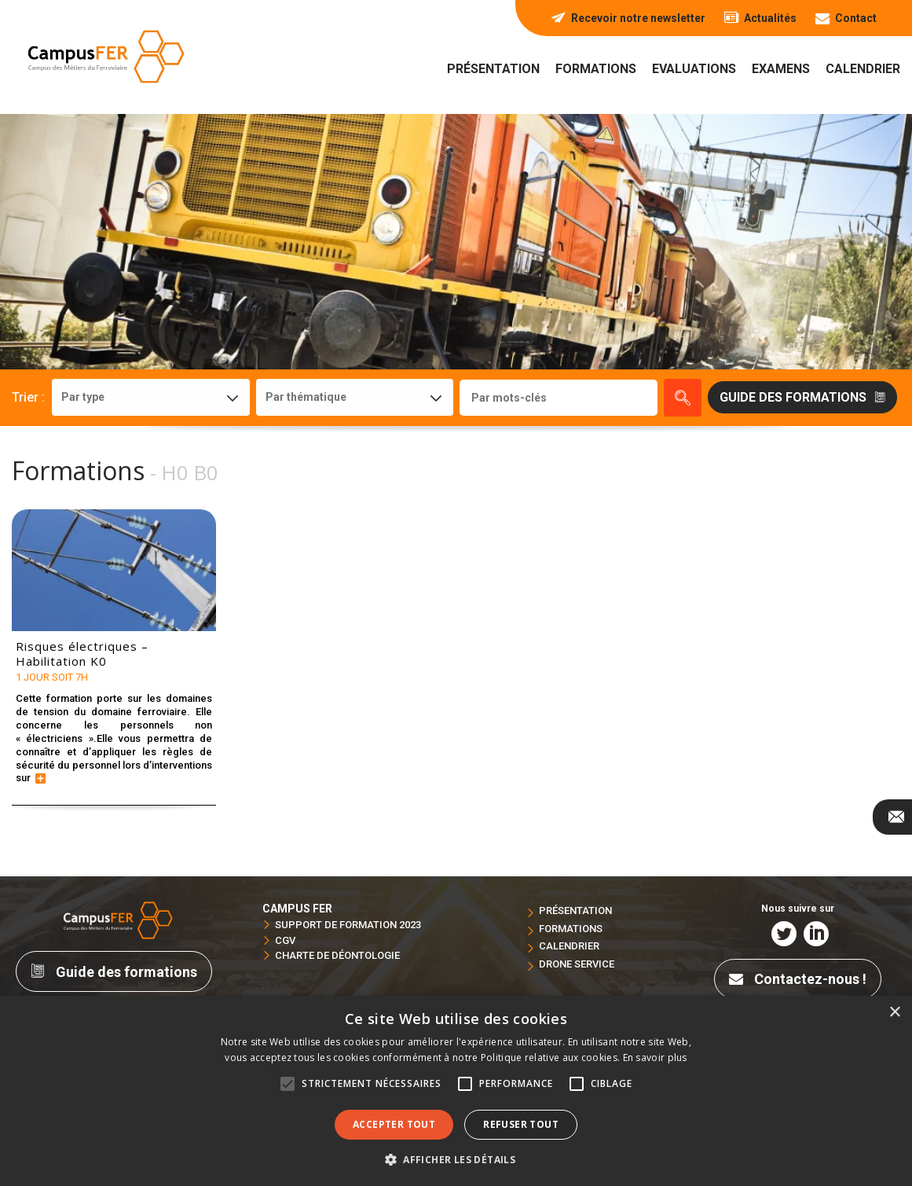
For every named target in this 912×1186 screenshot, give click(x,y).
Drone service (576, 964)
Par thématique (306, 397)
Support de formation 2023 (348, 925)
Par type (82, 397)
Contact (846, 18)
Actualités (760, 18)
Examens (781, 68)
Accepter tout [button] (394, 1124)
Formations (595, 68)
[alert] (456, 1091)
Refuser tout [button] (521, 1124)
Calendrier (863, 68)
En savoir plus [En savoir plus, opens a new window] (655, 1057)
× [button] (894, 1013)
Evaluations (694, 68)
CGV (285, 940)
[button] (456, 1159)
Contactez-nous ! (797, 979)
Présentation (493, 68)
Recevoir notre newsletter (628, 18)
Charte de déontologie (337, 955)
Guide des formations (114, 972)
